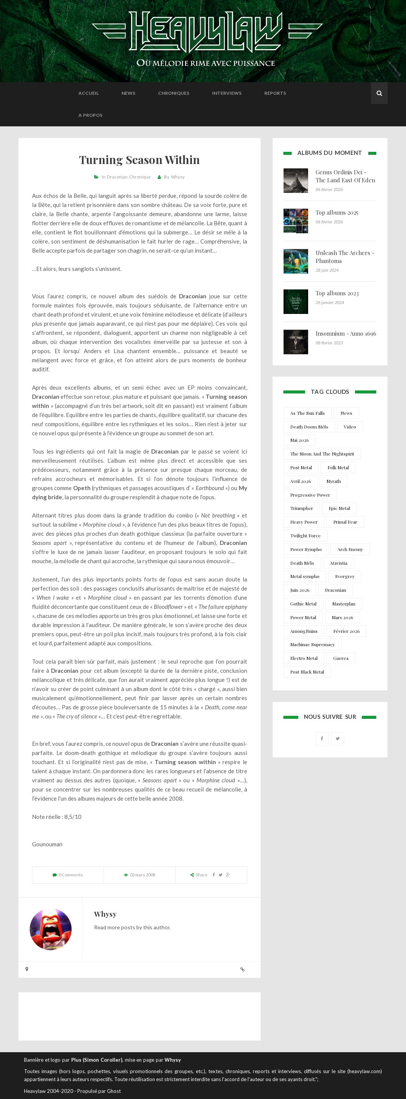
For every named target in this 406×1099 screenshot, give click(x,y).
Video (350, 427)
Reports (275, 93)
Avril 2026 (300, 481)
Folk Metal (338, 467)
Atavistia (338, 563)
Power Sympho (306, 549)
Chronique (140, 176)
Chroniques (173, 93)
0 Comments (71, 874)
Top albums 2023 (337, 293)
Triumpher (301, 508)
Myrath (333, 481)
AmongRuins (304, 631)
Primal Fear (345, 522)
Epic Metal (339, 508)
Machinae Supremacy (312, 644)
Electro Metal (304, 658)
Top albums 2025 (337, 212)
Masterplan (343, 603)
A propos (90, 115)
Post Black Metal (307, 672)
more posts (121, 927)
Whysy (178, 176)
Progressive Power (310, 495)
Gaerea (340, 658)
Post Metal (301, 467)
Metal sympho (305, 576)
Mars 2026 (342, 617)
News (128, 93)
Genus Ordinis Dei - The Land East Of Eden (345, 176)
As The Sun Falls (307, 413)
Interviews (226, 93)
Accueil (88, 93)
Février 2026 (346, 631)
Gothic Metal (303, 603)
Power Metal (303, 617)
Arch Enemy (350, 549)
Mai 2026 (299, 440)
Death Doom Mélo (309, 427)
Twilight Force (305, 535)
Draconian (117, 176)
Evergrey (345, 576)
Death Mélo (302, 563)
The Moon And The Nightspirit (322, 454)
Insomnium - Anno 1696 (346, 333)
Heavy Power (304, 522)
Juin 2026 (299, 590)
